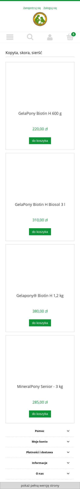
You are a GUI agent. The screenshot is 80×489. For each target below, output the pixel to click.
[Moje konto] (50, 37)
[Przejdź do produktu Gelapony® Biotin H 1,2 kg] (40, 270)
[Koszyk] (70, 37)
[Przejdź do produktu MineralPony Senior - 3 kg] (40, 361)
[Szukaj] (30, 37)
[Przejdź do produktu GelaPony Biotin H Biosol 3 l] (40, 179)
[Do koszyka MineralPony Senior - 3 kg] (40, 413)
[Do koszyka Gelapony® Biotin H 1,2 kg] (40, 322)
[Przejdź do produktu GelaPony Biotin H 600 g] (40, 88)
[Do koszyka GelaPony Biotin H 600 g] (40, 140)
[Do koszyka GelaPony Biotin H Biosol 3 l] (40, 231)
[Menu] (10, 37)
